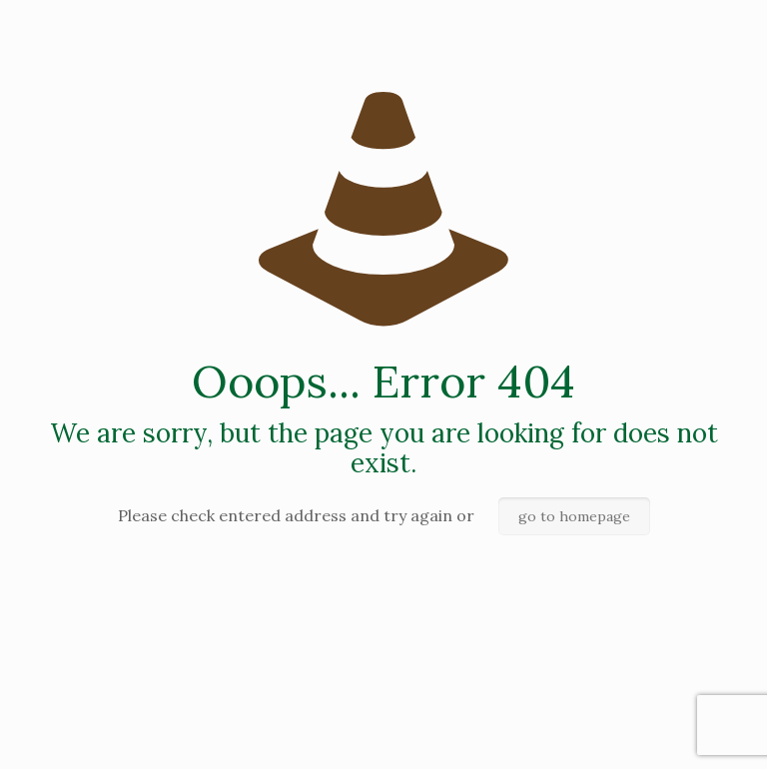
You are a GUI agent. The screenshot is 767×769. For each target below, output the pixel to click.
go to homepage (574, 516)
